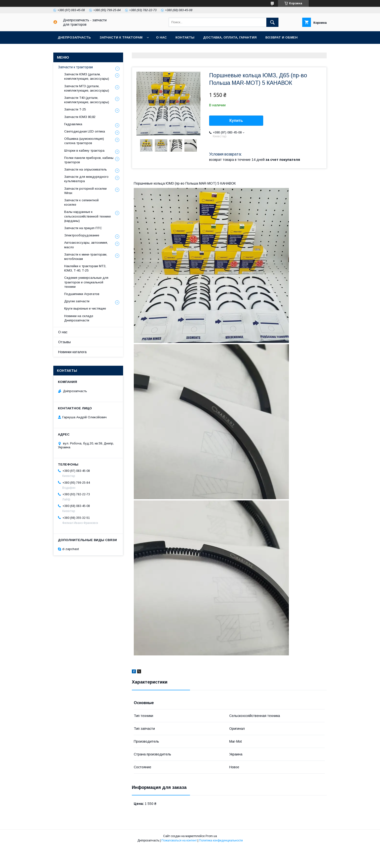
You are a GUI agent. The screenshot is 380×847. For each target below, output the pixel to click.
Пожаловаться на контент (179, 840)
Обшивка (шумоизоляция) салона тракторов (84, 141)
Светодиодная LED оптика (84, 131)
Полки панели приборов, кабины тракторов (88, 160)
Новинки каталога (72, 352)
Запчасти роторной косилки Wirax (85, 191)
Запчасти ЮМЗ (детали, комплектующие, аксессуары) (86, 76)
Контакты (184, 37)
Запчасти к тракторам (121, 37)
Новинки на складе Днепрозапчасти (78, 318)
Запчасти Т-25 (75, 109)
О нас (161, 37)
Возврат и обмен (281, 37)
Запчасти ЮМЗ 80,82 (79, 117)
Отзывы (64, 342)
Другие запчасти (76, 301)
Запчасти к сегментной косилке (81, 202)
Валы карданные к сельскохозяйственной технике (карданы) (87, 216)
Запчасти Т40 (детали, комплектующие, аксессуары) (86, 100)
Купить (236, 120)
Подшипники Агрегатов (81, 294)
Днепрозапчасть (74, 37)
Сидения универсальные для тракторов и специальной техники (86, 282)
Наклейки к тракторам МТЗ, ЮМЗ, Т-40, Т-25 (85, 268)
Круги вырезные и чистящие (85, 308)
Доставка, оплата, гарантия (230, 37)
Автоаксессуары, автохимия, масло (86, 245)
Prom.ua (211, 836)
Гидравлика (73, 124)
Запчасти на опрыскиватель (85, 169)
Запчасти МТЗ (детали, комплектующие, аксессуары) (86, 88)
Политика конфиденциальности (221, 840)
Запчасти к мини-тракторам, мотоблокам (85, 257)
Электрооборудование (81, 235)
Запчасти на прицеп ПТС (83, 228)
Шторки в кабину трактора (84, 150)
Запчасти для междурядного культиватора (86, 179)
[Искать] (272, 22)
